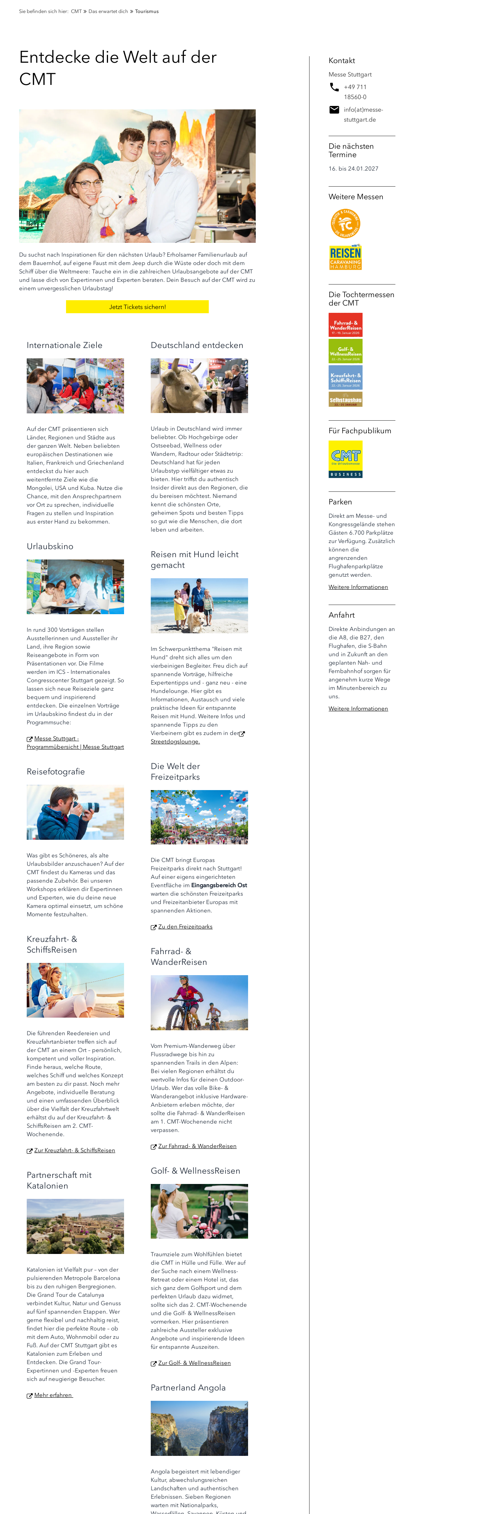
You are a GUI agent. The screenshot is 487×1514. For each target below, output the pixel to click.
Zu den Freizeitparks (185, 926)
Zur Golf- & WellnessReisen (194, 1363)
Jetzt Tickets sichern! (137, 307)
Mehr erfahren (53, 1395)
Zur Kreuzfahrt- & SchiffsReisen (74, 1150)
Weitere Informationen (358, 587)
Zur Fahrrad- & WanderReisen (197, 1146)
